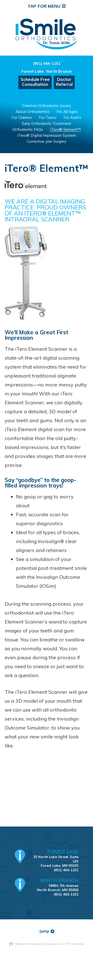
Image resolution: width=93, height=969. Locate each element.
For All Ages (67, 111)
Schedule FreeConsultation (35, 82)
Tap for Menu (47, 6)
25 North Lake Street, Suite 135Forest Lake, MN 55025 (53, 858)
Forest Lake (33, 71)
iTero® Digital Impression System (46, 135)
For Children (22, 117)
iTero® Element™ (65, 129)
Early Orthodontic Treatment (46, 123)
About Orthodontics (33, 111)
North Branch (59, 71)
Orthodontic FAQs (27, 129)
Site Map (77, 944)
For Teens (48, 117)
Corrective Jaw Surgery (46, 141)
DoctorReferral (64, 82)
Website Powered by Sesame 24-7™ (39, 944)
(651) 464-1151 (47, 63)
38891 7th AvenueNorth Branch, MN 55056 (53, 885)
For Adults (72, 117)
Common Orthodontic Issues (46, 105)
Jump (46, 931)
